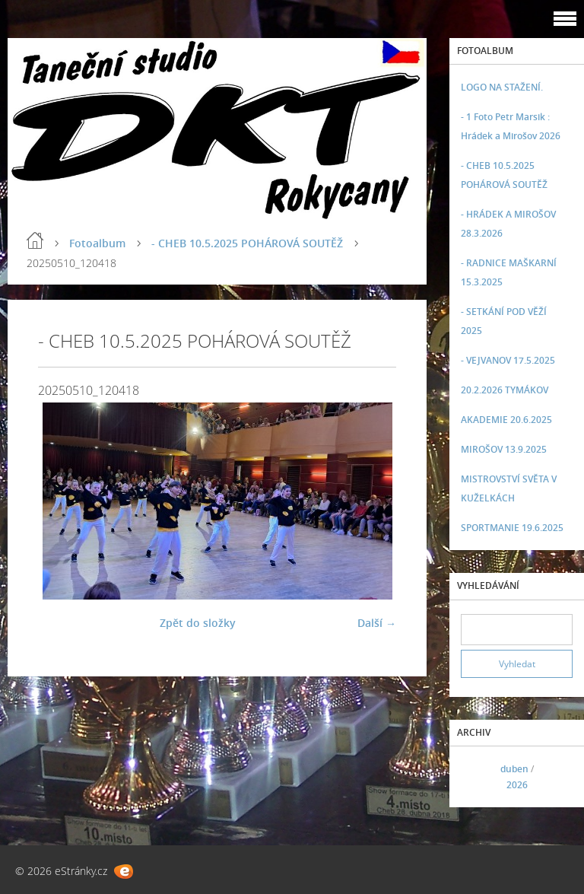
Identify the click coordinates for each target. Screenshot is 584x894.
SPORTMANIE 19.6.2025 (512, 527)
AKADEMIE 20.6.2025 (506, 419)
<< (477, 777)
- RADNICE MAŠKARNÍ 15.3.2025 (509, 272)
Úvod (35, 240)
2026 (517, 784)
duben (514, 768)
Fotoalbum (97, 243)
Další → (376, 623)
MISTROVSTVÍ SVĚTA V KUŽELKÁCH (509, 488)
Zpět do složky (198, 623)
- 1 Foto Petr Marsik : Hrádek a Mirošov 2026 (510, 126)
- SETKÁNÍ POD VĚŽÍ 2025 (504, 321)
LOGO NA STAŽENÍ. (502, 87)
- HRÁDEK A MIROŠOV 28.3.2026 (508, 224)
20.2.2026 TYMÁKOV (504, 389)
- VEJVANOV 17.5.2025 (508, 360)
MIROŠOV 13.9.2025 (504, 449)
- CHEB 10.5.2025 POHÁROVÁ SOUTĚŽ (247, 243)
